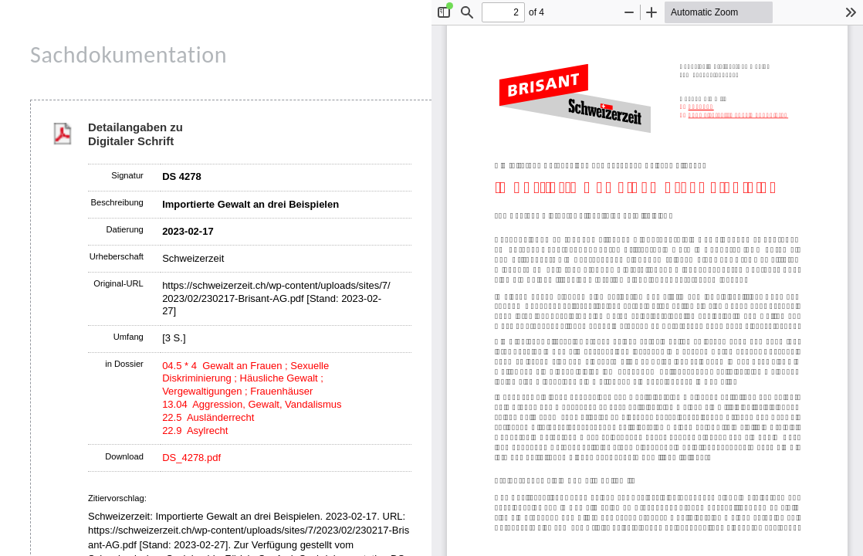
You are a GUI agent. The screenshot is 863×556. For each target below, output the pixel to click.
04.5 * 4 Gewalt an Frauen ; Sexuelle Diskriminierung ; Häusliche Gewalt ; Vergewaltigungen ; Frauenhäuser (245, 379)
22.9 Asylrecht (195, 430)
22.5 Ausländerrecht (208, 417)
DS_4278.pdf (191, 457)
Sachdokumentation (128, 54)
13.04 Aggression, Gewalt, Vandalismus (251, 404)
